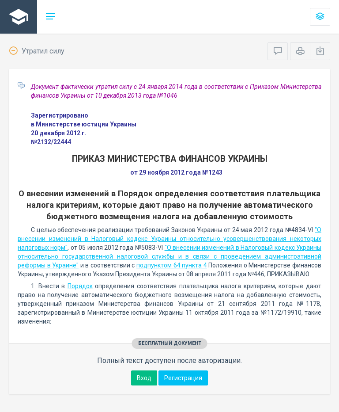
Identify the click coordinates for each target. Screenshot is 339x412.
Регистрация (183, 377)
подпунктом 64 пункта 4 (171, 265)
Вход (144, 377)
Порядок (80, 286)
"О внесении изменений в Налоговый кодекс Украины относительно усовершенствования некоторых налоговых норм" (169, 238)
